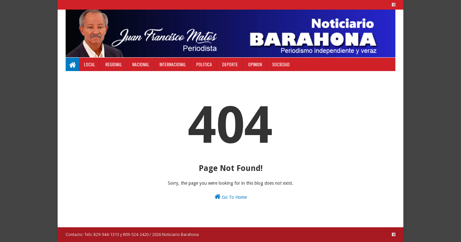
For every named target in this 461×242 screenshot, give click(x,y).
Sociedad (281, 64)
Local (89, 64)
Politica (204, 64)
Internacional (172, 64)
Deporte (230, 64)
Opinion (255, 64)
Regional (113, 64)
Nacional (140, 64)
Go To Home (230, 196)
